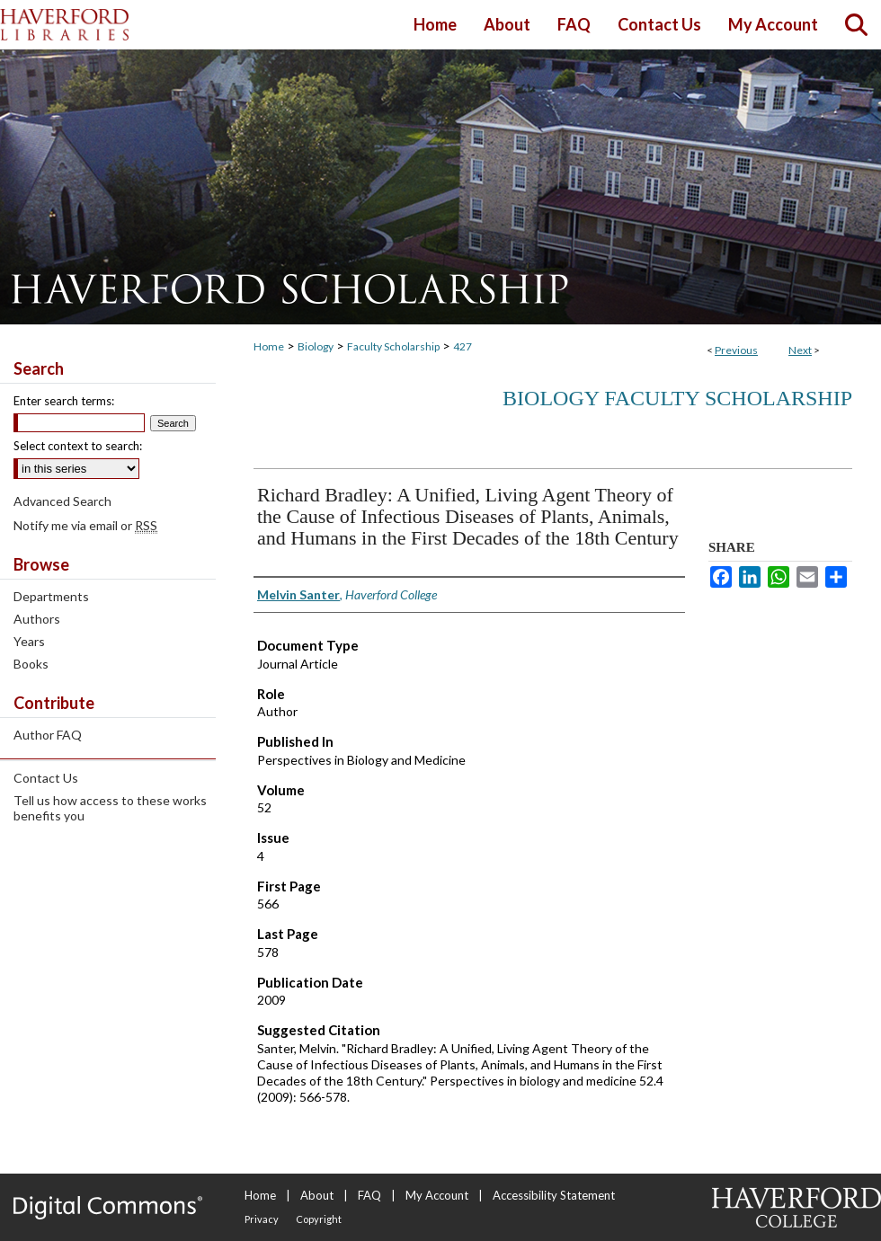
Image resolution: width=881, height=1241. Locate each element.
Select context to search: (77, 446)
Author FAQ (47, 734)
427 (462, 346)
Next (800, 350)
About (317, 1195)
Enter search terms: (63, 401)
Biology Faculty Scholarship (677, 398)
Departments (51, 596)
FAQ (369, 1195)
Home (269, 346)
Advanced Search (62, 501)
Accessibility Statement (554, 1195)
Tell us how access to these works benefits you (110, 808)
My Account (436, 1195)
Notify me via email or (85, 525)
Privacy (262, 1219)
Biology (316, 346)
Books (31, 663)
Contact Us (45, 777)
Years (29, 641)
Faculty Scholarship (393, 346)
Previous (736, 350)
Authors (36, 618)
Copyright (319, 1219)
